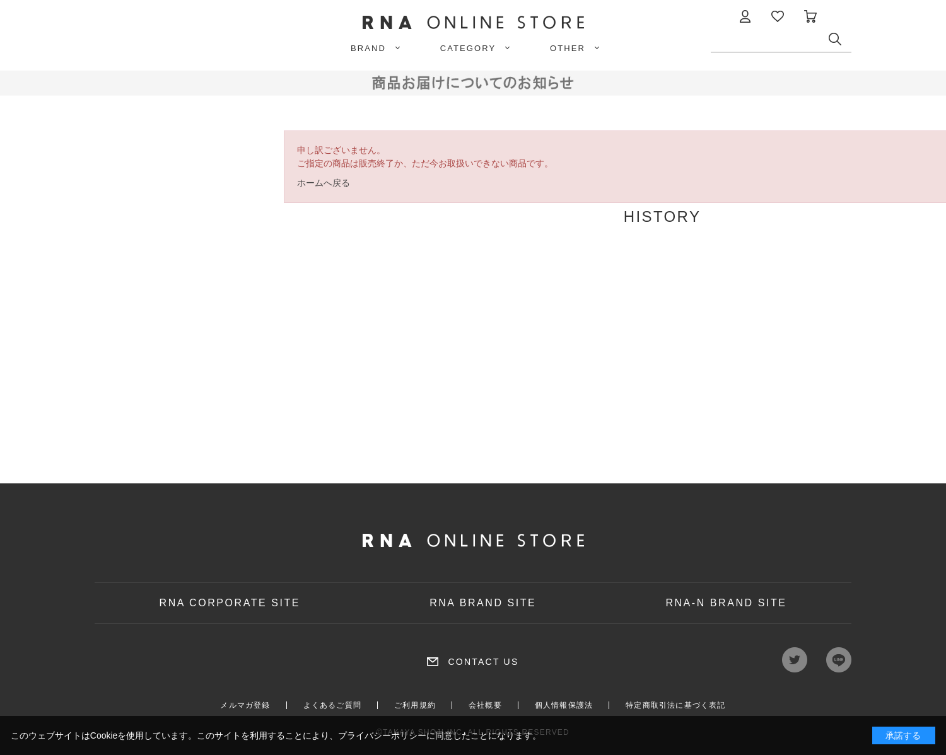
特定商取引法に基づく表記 (675, 705)
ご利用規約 (415, 705)
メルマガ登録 (245, 705)
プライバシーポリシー (382, 735)
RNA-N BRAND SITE (725, 602)
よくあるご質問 (332, 705)
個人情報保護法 (564, 705)
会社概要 (485, 705)
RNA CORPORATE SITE (230, 602)
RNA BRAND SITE (482, 602)
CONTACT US (483, 662)
